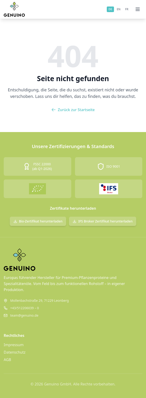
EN (118, 9)
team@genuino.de (24, 315)
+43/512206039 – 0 (24, 308)
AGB (7, 359)
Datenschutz (15, 352)
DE (110, 9)
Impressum (14, 344)
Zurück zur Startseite (73, 109)
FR (126, 9)
